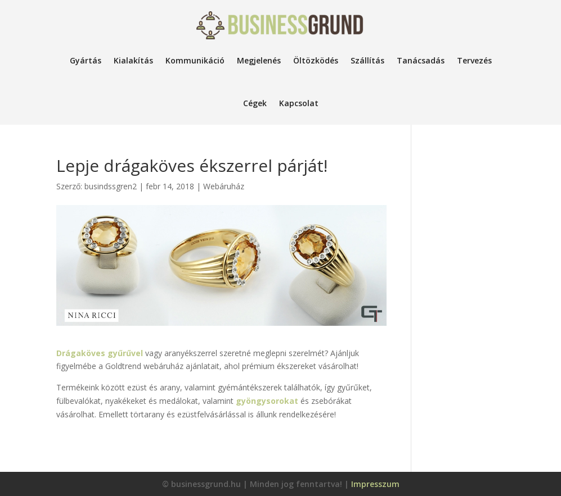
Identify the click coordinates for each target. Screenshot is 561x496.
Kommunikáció (195, 60)
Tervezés (474, 60)
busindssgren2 (110, 186)
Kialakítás (133, 60)
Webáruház (223, 186)
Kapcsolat (298, 103)
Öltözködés (315, 60)
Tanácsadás (421, 60)
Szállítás (367, 60)
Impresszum (375, 484)
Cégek (255, 103)
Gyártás (85, 60)
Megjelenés (259, 60)
